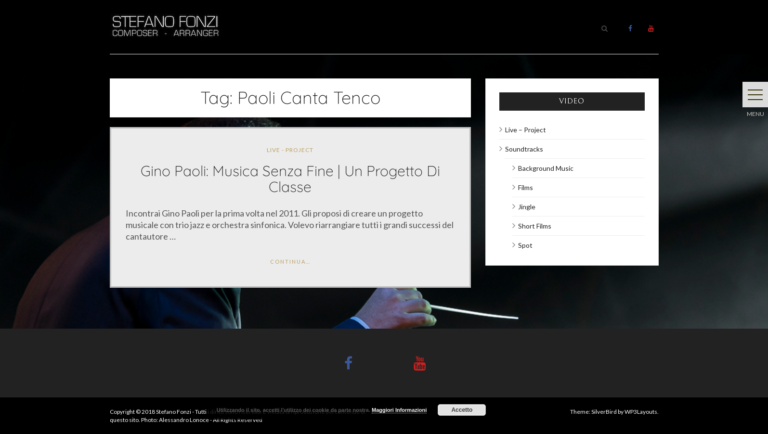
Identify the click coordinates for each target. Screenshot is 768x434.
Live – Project (525, 130)
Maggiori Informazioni (399, 410)
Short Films (534, 226)
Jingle (526, 207)
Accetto (461, 410)
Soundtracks (524, 149)
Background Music (545, 168)
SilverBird (604, 411)
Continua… (290, 261)
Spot (525, 245)
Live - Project (290, 149)
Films (525, 187)
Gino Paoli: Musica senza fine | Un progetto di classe (290, 179)
